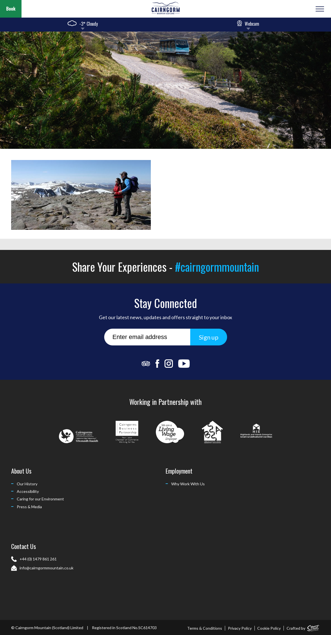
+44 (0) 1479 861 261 (38, 559)
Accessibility (28, 491)
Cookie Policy (269, 628)
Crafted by (303, 627)
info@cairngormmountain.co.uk (46, 567)
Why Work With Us (188, 483)
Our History (27, 483)
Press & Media (29, 506)
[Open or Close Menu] (319, 8)
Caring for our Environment (40, 498)
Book (10, 8)
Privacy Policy (240, 628)
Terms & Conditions (204, 628)
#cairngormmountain (217, 266)
